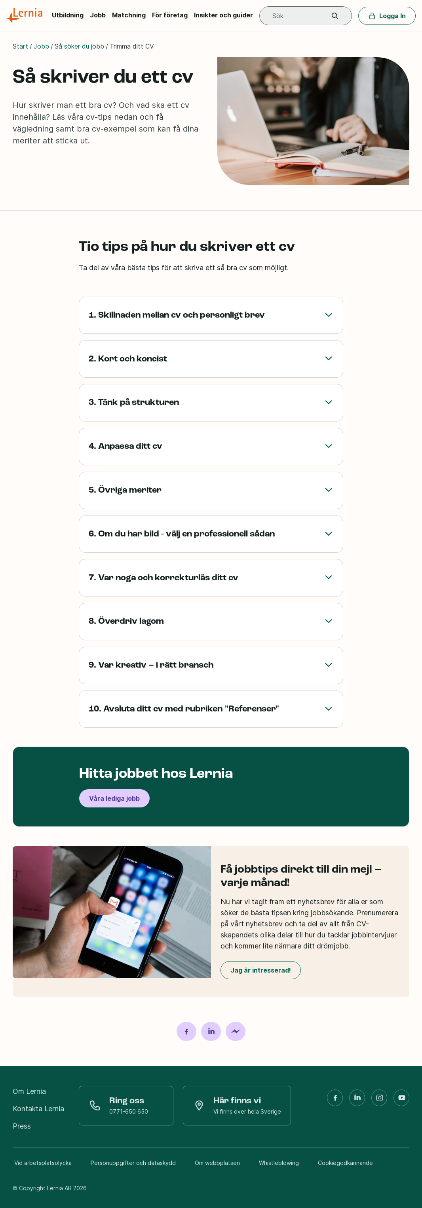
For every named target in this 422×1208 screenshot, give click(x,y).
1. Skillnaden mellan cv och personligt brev (211, 315)
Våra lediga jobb (114, 799)
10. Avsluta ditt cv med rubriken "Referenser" (211, 709)
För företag (170, 15)
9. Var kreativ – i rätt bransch (211, 665)
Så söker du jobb (79, 46)
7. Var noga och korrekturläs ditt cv (211, 577)
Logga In (387, 16)
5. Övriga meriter (211, 490)
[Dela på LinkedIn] (211, 1031)
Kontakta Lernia (38, 1109)
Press (22, 1126)
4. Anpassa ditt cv (211, 446)
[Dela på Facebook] (186, 1031)
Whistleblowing (279, 1162)
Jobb (98, 15)
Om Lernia (29, 1091)
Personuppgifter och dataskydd (133, 1162)
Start (20, 46)
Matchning (129, 15)
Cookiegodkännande (345, 1162)
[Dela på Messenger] (235, 1031)
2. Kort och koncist (211, 359)
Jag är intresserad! (260, 970)
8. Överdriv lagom (211, 621)
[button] (335, 16)
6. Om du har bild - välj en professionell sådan (211, 534)
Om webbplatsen (217, 1162)
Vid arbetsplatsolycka (43, 1162)
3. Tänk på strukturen (211, 402)
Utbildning (68, 15)
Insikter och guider (223, 15)
